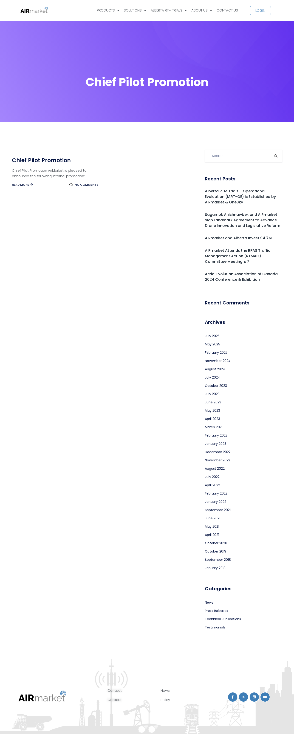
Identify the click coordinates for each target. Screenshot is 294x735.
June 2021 (212, 518)
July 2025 (212, 336)
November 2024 (218, 361)
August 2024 (215, 369)
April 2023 (212, 419)
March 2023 (214, 427)
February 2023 (216, 435)
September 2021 (218, 510)
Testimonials (215, 627)
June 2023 (213, 402)
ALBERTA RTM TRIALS (169, 10)
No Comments (83, 184)
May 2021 (212, 526)
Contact (114, 690)
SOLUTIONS (135, 10)
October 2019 (215, 551)
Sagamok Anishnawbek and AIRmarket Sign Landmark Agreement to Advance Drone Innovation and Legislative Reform (242, 220)
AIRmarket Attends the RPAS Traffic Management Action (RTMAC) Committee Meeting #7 (237, 256)
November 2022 (217, 460)
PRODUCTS (108, 10)
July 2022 (212, 477)
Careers (114, 699)
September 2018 (218, 559)
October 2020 (216, 543)
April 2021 (212, 534)
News (209, 602)
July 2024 (212, 377)
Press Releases (216, 610)
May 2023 (212, 410)
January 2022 (215, 501)
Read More (22, 184)
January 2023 (215, 443)
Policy (165, 699)
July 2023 (212, 394)
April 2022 (212, 485)
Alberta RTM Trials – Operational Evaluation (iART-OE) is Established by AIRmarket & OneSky (240, 196)
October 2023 (216, 385)
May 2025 (212, 344)
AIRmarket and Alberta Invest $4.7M (238, 238)
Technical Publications (223, 619)
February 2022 (216, 493)
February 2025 (216, 352)
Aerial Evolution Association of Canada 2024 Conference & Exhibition (241, 276)
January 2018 (215, 568)
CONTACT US (227, 10)
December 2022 (218, 452)
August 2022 (215, 468)
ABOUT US (201, 10)
